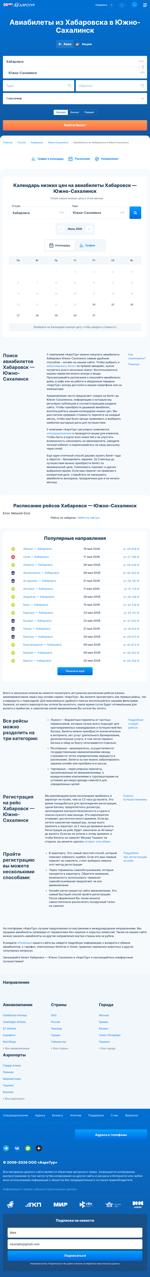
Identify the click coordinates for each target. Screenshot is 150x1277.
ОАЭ (53, 1015)
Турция (55, 1035)
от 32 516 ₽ (131, 604)
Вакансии (131, 1115)
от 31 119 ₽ (131, 588)
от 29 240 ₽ (131, 565)
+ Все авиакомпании (16, 1048)
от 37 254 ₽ (131, 620)
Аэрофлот (9, 1035)
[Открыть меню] (145, 5)
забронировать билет (61, 366)
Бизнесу (57, 1115)
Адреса (40, 1115)
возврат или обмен (97, 841)
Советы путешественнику (135, 797)
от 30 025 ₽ (131, 573)
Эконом (61, 112)
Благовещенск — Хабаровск (42, 644)
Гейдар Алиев (12, 1065)
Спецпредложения (15, 1115)
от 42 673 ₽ (131, 644)
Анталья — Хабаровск (38, 588)
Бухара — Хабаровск (37, 620)
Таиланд (56, 1028)
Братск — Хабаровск (37, 660)
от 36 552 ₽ (131, 652)
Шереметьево (12, 1078)
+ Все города (107, 1048)
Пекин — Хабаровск (36, 628)
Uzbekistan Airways (15, 1015)
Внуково (8, 1092)
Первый (89, 112)
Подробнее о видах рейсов (135, 723)
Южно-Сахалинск (58, 142)
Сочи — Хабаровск (36, 557)
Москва (104, 1015)
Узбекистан (58, 1041)
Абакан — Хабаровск (37, 549)
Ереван (103, 1022)
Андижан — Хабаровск (38, 596)
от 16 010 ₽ (131, 628)
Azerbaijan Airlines (14, 1022)
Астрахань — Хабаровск (39, 581)
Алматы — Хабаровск (38, 565)
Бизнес (74, 112)
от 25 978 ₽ (131, 549)
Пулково (8, 1072)
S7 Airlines (9, 1028)
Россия (21, 142)
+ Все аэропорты (14, 1098)
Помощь (133, 364)
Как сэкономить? (137, 356)
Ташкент (104, 1041)
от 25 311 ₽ (131, 612)
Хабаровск (37, 142)
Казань (103, 1028)
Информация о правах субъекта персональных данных (40, 1189)
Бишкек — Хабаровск (37, 652)
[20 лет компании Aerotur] (8, 5)
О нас (114, 1115)
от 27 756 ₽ (131, 557)
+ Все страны (59, 1048)
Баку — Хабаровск (35, 604)
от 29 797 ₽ (131, 581)
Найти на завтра (88, 517)
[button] (105, 5)
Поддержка (96, 1115)
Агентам (75, 1115)
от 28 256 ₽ (131, 660)
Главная (7, 142)
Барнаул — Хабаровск (38, 612)
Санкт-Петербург (110, 1035)
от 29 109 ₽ (131, 596)
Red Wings (9, 1041)
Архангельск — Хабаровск (41, 573)
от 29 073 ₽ (131, 636)
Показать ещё (75, 671)
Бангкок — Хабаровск (38, 636)
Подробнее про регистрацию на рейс (135, 856)
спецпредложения (59, 433)
